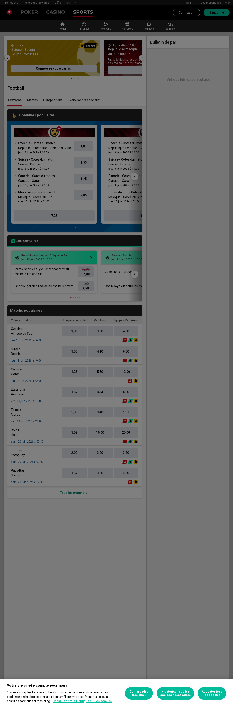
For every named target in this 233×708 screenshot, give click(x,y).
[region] (116, 693)
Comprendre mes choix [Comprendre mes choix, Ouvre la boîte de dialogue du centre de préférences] (138, 693)
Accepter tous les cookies (212, 693)
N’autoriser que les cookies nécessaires (175, 693)
